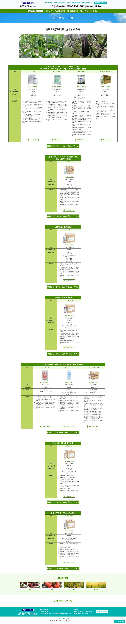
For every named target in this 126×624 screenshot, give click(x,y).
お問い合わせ (100, 3)
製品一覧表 (84, 11)
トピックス (48, 11)
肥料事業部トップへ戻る (63, 601)
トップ (50, 6)
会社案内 (98, 6)
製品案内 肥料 (60, 6)
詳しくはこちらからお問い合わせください (63, 146)
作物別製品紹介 (59, 11)
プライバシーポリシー (63, 618)
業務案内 (89, 6)
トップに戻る (119, 621)
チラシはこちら (32, 140)
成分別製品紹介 (72, 11)
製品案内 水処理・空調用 (75, 6)
